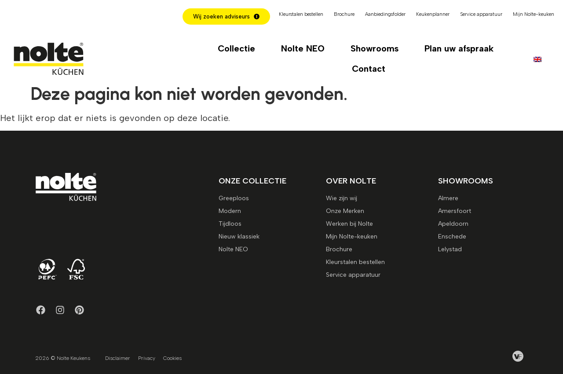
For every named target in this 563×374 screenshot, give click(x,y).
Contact (368, 68)
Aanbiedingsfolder (385, 14)
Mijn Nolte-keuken (533, 14)
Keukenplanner (433, 14)
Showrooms (374, 48)
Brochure (344, 14)
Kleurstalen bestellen (301, 14)
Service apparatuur (481, 14)
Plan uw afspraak (459, 48)
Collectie (236, 48)
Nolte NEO (303, 48)
